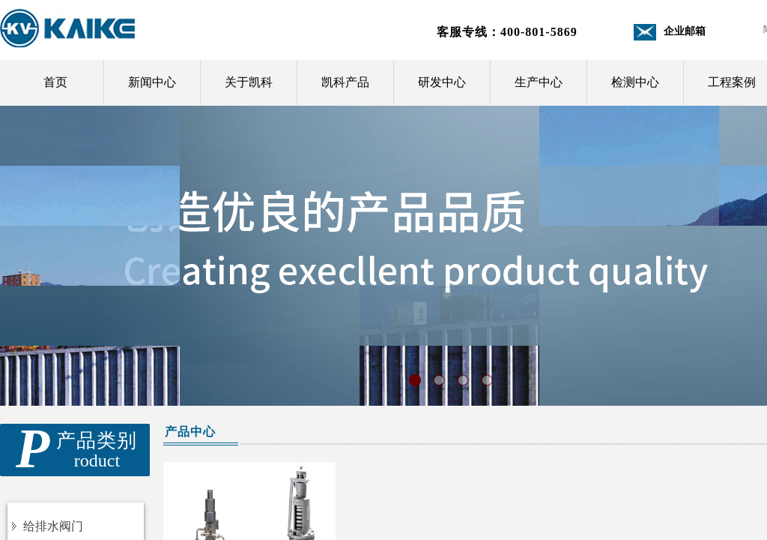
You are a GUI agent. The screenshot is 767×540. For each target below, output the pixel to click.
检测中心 (635, 82)
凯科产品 (345, 82)
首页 (55, 82)
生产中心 (539, 82)
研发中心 (442, 82)
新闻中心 (152, 82)
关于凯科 (249, 82)
